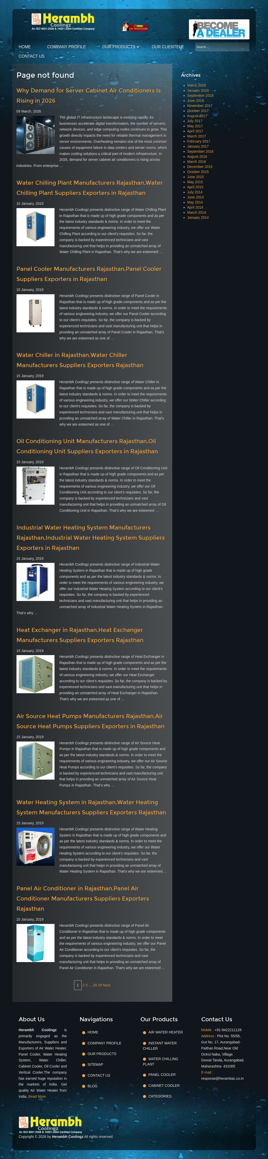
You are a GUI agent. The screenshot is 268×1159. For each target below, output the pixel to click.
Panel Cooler (162, 1075)
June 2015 (195, 177)
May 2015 (195, 182)
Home (25, 47)
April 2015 (195, 187)
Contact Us (32, 56)
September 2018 (200, 96)
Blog (93, 1086)
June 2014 (195, 197)
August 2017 (197, 116)
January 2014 (198, 217)
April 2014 (195, 207)
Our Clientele (168, 47)
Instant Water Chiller (160, 1045)
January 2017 (198, 146)
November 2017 (200, 106)
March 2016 (196, 162)
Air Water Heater (166, 1032)
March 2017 (196, 136)
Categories (160, 1096)
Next (106, 985)
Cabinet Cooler (164, 1086)
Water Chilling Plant (160, 1061)
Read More (37, 1096)
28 (95, 985)
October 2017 (198, 111)
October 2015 (198, 172)
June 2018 (195, 101)
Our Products (118, 47)
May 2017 (195, 126)
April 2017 (195, 131)
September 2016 (200, 151)
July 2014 (195, 192)
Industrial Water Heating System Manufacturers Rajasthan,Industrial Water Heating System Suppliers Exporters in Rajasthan (90, 537)
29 (100, 985)
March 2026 (196, 85)
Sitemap (95, 1064)
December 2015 (200, 167)
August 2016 (197, 156)
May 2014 (195, 202)
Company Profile (66, 47)
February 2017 (198, 141)
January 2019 (198, 90)
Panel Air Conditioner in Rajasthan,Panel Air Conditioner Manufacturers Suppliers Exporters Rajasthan (82, 898)
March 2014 (196, 212)
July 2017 (195, 121)
